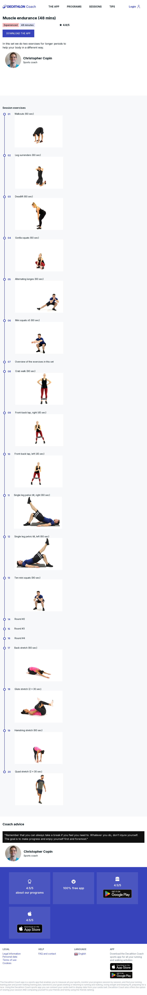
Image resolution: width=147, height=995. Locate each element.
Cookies (7, 963)
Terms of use (9, 960)
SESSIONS (95, 6)
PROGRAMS (74, 6)
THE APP (53, 6)
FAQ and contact (47, 953)
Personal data (10, 956)
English (80, 954)
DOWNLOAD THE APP (18, 33)
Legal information (12, 953)
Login (136, 7)
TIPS (112, 6)
